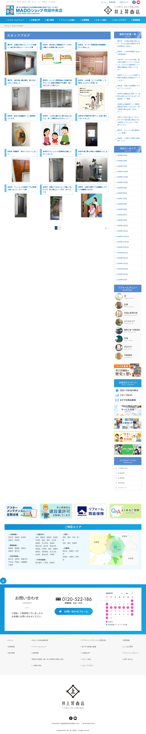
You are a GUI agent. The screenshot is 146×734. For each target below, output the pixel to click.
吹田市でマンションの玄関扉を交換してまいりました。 (57, 153)
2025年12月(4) (122, 171)
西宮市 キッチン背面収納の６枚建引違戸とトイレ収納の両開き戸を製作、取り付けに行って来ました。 (57, 82)
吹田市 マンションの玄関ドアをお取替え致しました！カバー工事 (22, 188)
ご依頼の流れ (37, 665)
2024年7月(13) (122, 263)
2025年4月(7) (122, 215)
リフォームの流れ (67, 20)
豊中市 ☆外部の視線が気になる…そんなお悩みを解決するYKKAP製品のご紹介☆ (128, 43)
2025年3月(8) (122, 220)
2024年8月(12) (122, 258)
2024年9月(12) (122, 253)
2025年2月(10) (122, 225)
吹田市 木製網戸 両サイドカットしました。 (22, 153)
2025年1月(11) (122, 231)
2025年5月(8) (122, 209)
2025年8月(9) (122, 193)
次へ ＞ (107, 228)
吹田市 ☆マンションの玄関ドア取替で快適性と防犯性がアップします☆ (128, 77)
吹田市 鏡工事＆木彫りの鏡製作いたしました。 (92, 153)
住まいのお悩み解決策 (40, 640)
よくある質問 (128, 647)
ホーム (7, 26)
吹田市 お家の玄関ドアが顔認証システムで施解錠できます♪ (92, 188)
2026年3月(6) (122, 155)
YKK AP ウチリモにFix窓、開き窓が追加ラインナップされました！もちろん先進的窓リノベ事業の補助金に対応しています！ (128, 65)
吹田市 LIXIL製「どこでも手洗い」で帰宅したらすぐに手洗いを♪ (92, 81)
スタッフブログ (119, 20)
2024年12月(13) (123, 236)
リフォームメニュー (16, 20)
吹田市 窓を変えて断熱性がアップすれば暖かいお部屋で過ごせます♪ (57, 46)
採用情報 (136, 20)
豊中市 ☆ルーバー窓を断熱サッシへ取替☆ (128, 131)
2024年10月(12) (123, 247)
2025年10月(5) (122, 182)
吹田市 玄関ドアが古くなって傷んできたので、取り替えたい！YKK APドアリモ (57, 189)
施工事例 (50, 20)
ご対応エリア (123, 2)
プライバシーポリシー (131, 653)
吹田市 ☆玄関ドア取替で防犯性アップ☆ (128, 139)
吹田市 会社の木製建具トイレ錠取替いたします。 (22, 117)
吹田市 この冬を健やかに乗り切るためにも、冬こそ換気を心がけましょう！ (57, 117)
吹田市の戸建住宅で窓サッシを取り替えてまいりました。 (92, 117)
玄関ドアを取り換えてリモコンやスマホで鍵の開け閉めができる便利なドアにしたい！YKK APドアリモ (128, 121)
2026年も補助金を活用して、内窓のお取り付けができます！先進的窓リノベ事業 (128, 96)
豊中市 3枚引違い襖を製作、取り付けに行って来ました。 (22, 81)
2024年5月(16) (122, 274)
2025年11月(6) (122, 177)
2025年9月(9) (122, 188)
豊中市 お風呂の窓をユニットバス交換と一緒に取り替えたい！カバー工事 (22, 46)
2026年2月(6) (122, 161)
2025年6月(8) (122, 204)
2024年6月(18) (122, 269)
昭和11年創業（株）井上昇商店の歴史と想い (48, 659)
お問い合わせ (128, 659)
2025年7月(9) (122, 198)
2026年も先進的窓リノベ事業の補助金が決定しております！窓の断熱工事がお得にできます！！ (128, 108)
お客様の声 (35, 20)
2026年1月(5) (122, 166)
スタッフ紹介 (101, 20)
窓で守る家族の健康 (89, 647)
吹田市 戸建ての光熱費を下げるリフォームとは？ (128, 87)
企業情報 (85, 20)
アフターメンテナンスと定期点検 (94, 640)
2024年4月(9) (122, 280)
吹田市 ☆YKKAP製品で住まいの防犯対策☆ (129, 53)
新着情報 (112, 2)
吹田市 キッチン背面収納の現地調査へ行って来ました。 (92, 46)
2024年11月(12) (123, 242)
